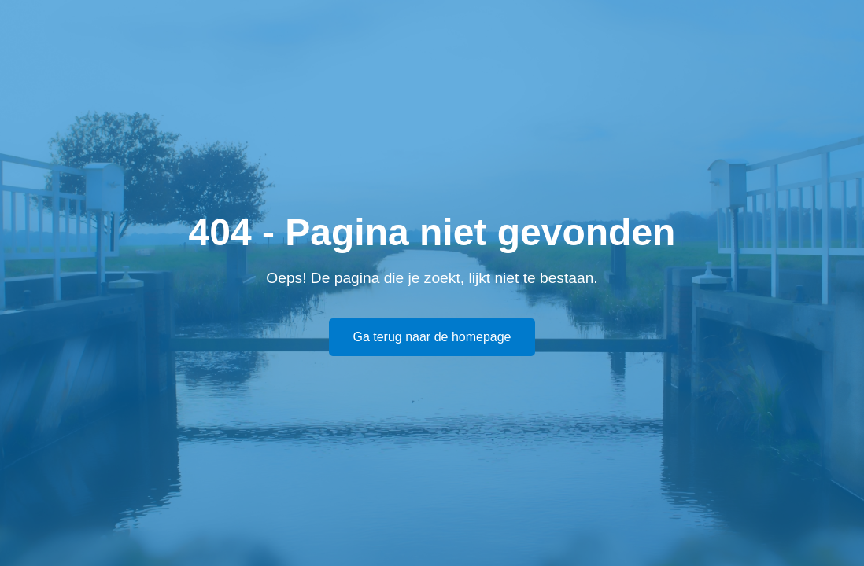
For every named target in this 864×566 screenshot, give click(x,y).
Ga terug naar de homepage (432, 337)
